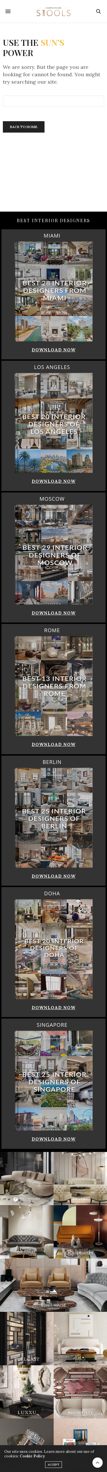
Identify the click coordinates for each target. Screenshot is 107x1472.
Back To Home (23, 127)
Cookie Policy (32, 1458)
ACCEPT (53, 1467)
